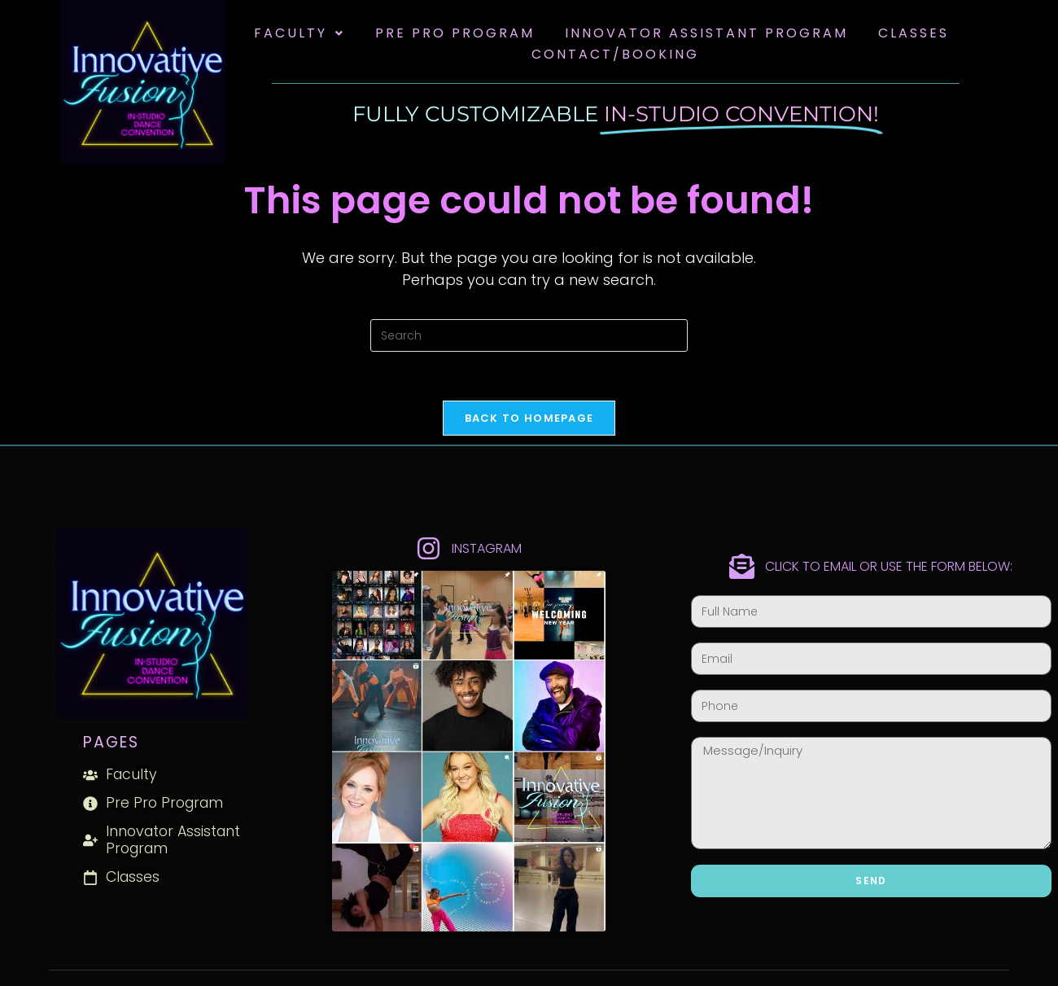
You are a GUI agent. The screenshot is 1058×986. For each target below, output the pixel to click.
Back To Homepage (529, 418)
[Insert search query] (529, 335)
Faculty (299, 33)
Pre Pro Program (455, 33)
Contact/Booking (615, 54)
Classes (913, 33)
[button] (299, 33)
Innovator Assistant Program (706, 33)
